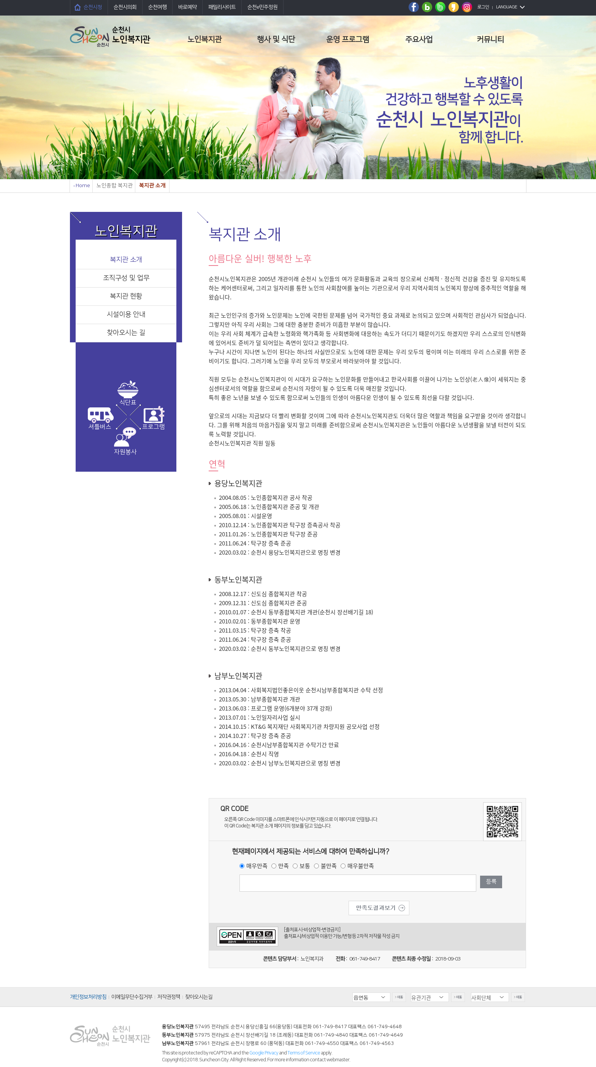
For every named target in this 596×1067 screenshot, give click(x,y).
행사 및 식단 (276, 39)
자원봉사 (125, 451)
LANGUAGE (506, 7)
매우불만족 (360, 866)
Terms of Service (303, 1053)
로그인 (483, 7)
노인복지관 (204, 39)
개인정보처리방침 (88, 997)
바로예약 (187, 7)
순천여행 (157, 7)
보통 (305, 866)
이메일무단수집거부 (131, 997)
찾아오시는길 (198, 997)
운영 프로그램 (347, 39)
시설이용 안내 (126, 314)
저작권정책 (168, 997)
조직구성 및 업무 (126, 278)
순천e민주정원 (262, 7)
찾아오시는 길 (126, 333)
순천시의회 (125, 7)
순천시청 (93, 7)
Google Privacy (264, 1053)
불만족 (329, 866)
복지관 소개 (126, 260)
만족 (283, 866)
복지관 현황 (126, 296)
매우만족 (257, 866)
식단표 (127, 402)
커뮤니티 (490, 39)
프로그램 (153, 426)
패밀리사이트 (222, 7)
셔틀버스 (100, 426)
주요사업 (419, 39)
